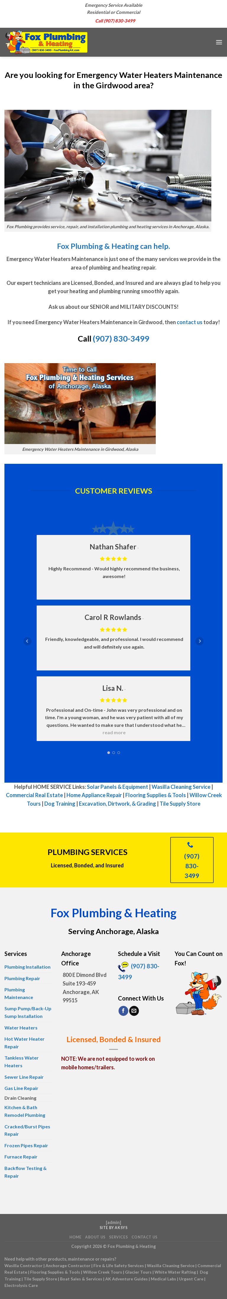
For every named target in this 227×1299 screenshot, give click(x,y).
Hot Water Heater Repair (24, 1042)
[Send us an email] (134, 1011)
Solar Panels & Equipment (117, 787)
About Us (95, 1237)
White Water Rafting (175, 1271)
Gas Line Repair (21, 1088)
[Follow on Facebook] (123, 1011)
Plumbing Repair (22, 978)
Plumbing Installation (27, 967)
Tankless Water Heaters (21, 1061)
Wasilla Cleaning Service (181, 787)
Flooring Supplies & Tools (155, 795)
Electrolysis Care (21, 1285)
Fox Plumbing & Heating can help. (113, 245)
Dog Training (59, 803)
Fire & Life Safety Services (118, 1265)
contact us (189, 322)
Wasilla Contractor (23, 1265)
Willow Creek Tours (102, 1271)
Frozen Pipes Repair (26, 1145)
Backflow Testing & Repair (25, 1172)
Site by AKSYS (114, 1227)
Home (75, 1237)
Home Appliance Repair (94, 795)
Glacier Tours (138, 1271)
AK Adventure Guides (126, 1278)
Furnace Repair (21, 1156)
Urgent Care (191, 1278)
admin (113, 1222)
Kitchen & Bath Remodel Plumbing (24, 1111)
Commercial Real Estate (34, 795)
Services (118, 1237)
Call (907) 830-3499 (115, 20)
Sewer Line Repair (24, 1077)
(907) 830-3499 (121, 338)
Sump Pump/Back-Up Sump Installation (27, 1012)
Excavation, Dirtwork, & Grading (117, 803)
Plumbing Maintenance (18, 993)
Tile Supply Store (180, 803)
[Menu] (219, 42)
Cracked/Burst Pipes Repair (27, 1130)
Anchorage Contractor (68, 1265)
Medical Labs (163, 1278)
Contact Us (145, 1237)
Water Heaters (21, 1027)
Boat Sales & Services (81, 1278)
